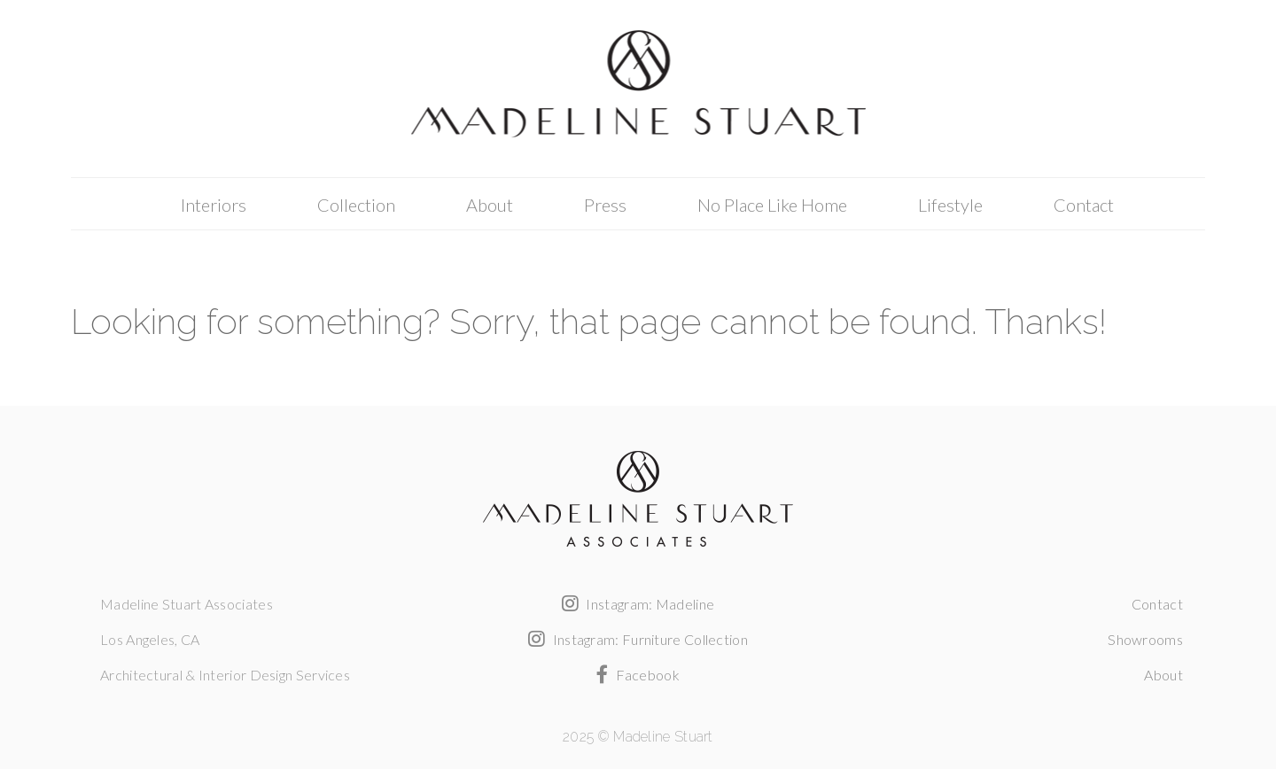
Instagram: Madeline (638, 603)
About (489, 204)
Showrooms (1145, 639)
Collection (356, 204)
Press (605, 204)
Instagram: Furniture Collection (638, 639)
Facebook (638, 674)
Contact (1084, 204)
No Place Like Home (772, 204)
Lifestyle (950, 204)
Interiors (213, 204)
